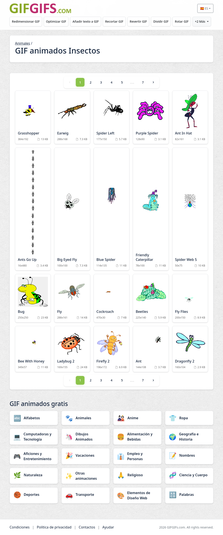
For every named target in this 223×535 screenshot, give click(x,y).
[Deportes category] (34, 494)
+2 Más (200, 21)
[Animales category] (86, 418)
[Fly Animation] (72, 298)
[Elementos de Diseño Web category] (137, 495)
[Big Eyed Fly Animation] (72, 209)
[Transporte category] (86, 494)
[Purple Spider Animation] (150, 117)
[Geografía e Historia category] (189, 436)
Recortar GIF (114, 21)
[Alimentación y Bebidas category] (137, 436)
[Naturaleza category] (34, 475)
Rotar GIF (182, 21)
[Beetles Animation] (150, 298)
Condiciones (20, 527)
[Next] (153, 82)
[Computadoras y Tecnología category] (34, 436)
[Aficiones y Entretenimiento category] (34, 456)
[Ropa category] (189, 418)
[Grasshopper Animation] (33, 117)
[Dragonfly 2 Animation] (190, 349)
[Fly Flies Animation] (190, 298)
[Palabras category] (189, 494)
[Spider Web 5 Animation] (190, 209)
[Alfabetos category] (34, 418)
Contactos (87, 527)
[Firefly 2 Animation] (111, 349)
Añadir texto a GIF (86, 21)
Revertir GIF (138, 21)
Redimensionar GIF (26, 21)
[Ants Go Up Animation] (33, 209)
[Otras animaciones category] (86, 476)
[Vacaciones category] (86, 455)
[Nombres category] (189, 455)
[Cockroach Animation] (111, 298)
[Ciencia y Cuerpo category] (189, 475)
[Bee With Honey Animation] (33, 349)
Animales (22, 43)
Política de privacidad (54, 527)
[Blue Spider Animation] (111, 209)
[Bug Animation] (33, 298)
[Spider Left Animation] (111, 117)
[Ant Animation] (150, 349)
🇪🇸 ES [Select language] (204, 8)
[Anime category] (137, 418)
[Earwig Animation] (72, 117)
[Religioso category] (137, 475)
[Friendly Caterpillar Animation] (150, 209)
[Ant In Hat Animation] (190, 117)
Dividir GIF (161, 21)
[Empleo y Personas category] (137, 456)
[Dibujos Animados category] (86, 436)
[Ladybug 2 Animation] (72, 349)
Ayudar (108, 527)
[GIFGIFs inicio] (40, 8)
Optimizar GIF (56, 21)
